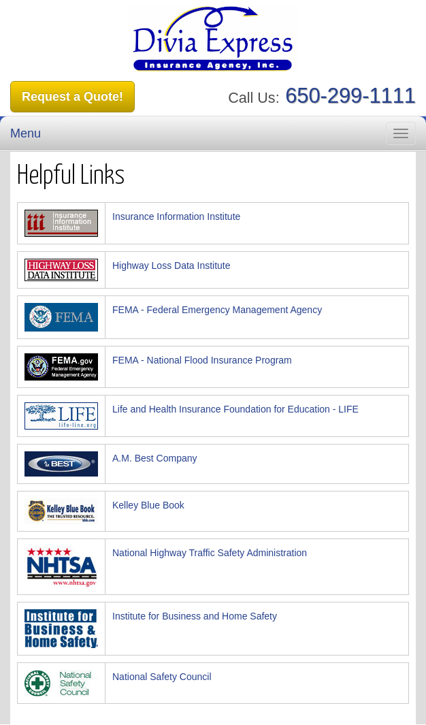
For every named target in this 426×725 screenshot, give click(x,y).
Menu (25, 133)
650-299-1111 (350, 96)
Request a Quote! (72, 96)
